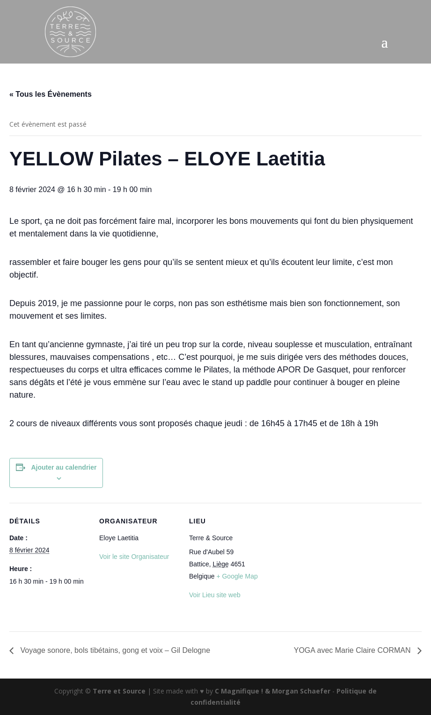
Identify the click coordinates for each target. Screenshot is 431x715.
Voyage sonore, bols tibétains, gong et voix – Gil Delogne (114, 650)
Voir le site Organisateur (134, 556)
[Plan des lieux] (328, 567)
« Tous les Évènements (50, 94)
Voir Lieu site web (215, 595)
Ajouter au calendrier (63, 467)
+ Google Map (236, 576)
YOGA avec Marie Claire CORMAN (353, 650)
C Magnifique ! (239, 690)
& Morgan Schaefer (297, 690)
